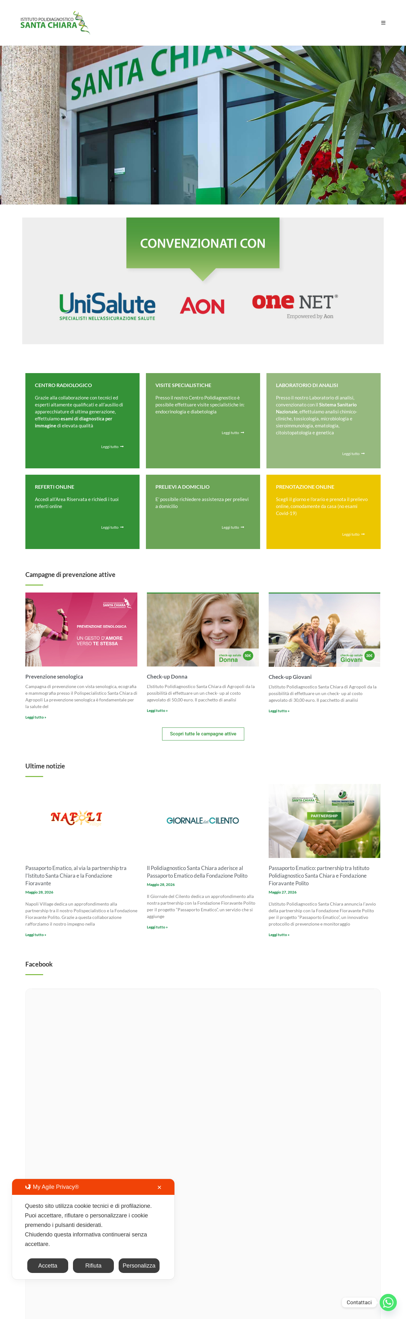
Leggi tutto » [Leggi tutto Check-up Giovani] (279, 710)
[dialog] (93, 1229)
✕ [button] (159, 1187)
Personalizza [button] (139, 1265)
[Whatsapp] (388, 1302)
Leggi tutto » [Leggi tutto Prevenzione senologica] (35, 717)
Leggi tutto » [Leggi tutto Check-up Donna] (157, 710)
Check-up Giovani (290, 676)
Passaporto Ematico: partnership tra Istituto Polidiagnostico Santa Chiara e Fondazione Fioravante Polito (319, 876)
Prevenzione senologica (54, 676)
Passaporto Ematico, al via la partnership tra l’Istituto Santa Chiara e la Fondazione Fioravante (76, 876)
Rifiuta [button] (93, 1265)
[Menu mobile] (383, 22)
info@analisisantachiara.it (142, 1173)
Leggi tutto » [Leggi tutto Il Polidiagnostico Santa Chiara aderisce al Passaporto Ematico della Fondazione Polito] (157, 927)
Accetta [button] (47, 1265)
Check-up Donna (167, 676)
